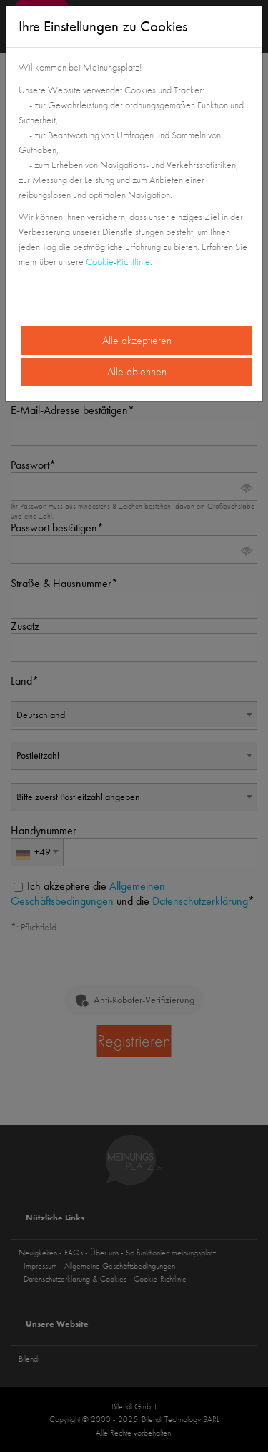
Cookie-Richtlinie (118, 261)
